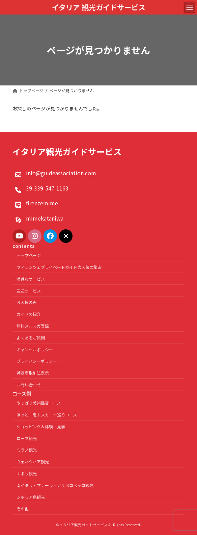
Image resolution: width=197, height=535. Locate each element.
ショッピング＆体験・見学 (41, 426)
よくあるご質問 (31, 337)
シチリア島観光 (31, 497)
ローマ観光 (27, 438)
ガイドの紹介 (29, 314)
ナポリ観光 (27, 473)
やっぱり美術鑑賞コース (39, 403)
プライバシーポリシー (37, 361)
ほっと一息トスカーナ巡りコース (47, 414)
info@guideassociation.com (61, 173)
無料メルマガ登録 (33, 326)
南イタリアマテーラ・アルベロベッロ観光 (55, 485)
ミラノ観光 (27, 450)
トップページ (29, 255)
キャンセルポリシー (35, 349)
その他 (23, 508)
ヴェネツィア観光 (33, 461)
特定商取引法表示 (33, 373)
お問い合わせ (29, 384)
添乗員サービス (31, 279)
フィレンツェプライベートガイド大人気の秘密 (59, 267)
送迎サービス (29, 291)
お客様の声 (27, 302)
